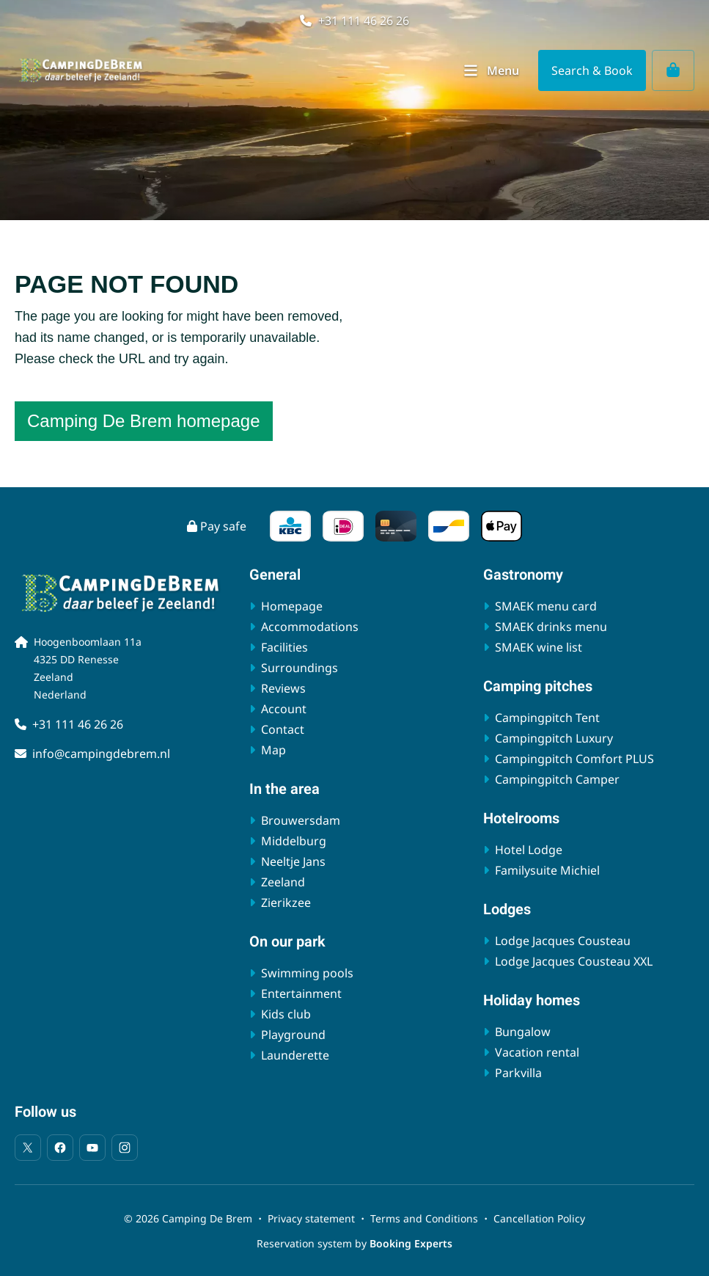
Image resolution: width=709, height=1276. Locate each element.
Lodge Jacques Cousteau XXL (574, 961)
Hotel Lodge (528, 850)
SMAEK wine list (538, 647)
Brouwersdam (300, 820)
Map (273, 750)
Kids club (286, 1014)
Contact (282, 729)
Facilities (284, 647)
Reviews (283, 688)
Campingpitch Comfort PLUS (574, 759)
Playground (293, 1035)
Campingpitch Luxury (554, 738)
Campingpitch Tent (547, 718)
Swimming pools (307, 973)
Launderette (295, 1055)
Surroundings (299, 668)
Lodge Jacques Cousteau (563, 941)
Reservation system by (354, 1243)
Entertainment (301, 993)
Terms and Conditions (424, 1218)
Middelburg (293, 841)
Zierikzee (286, 902)
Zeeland (283, 882)
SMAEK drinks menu (551, 627)
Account (283, 709)
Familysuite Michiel (547, 870)
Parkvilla (518, 1073)
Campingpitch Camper (557, 779)
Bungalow (523, 1032)
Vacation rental (537, 1052)
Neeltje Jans (293, 861)
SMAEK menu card (546, 606)
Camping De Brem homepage (143, 421)
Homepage (292, 606)
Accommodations (310, 627)
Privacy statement (311, 1218)
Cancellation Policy (539, 1218)
